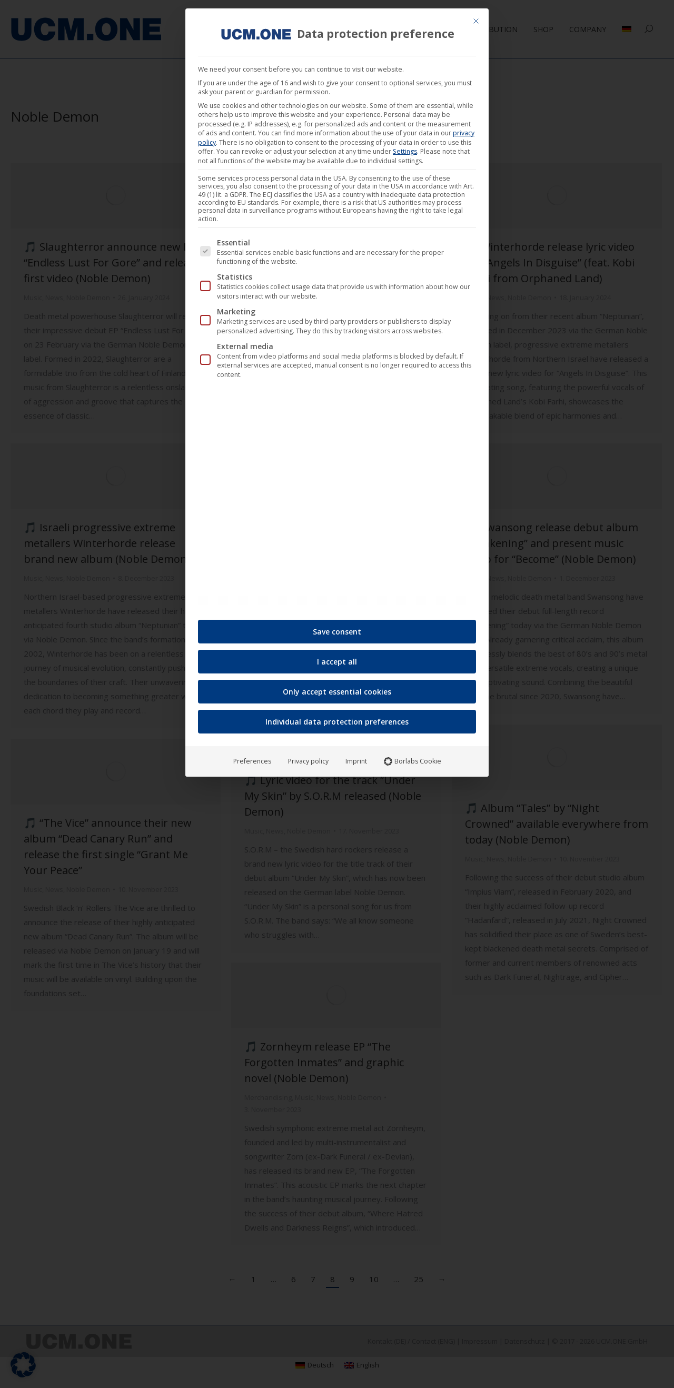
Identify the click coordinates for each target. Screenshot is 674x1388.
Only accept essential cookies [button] (337, 688)
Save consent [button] (337, 628)
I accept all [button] (337, 658)
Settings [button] (405, 147)
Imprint (356, 757)
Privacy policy (308, 757)
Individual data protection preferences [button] (337, 718)
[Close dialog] (476, 17)
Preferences (252, 757)
